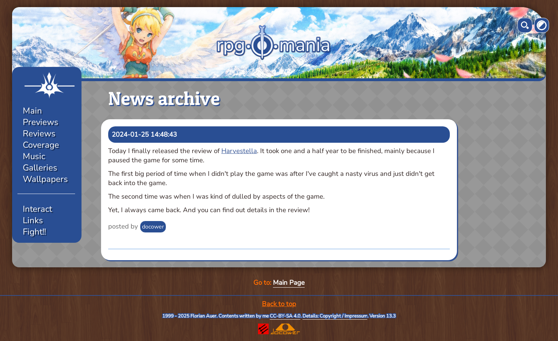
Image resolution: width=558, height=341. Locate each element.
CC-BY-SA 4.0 (285, 316)
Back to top (279, 304)
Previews (40, 122)
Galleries (40, 167)
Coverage (41, 145)
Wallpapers (45, 179)
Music (34, 156)
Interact (37, 209)
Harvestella (239, 151)
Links (33, 220)
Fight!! (34, 231)
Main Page (289, 282)
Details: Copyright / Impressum (334, 316)
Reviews (39, 133)
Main (32, 110)
